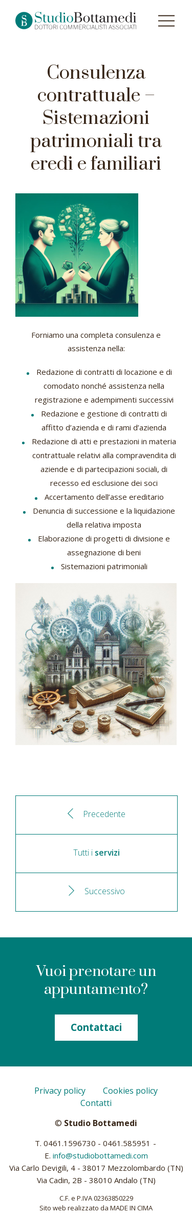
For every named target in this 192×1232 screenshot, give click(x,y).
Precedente (104, 814)
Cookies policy (130, 1090)
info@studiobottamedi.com (100, 1155)
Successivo (104, 891)
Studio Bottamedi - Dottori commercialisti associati (75, 20)
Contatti (96, 1103)
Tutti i (96, 852)
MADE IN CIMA (131, 1207)
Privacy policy (60, 1090)
